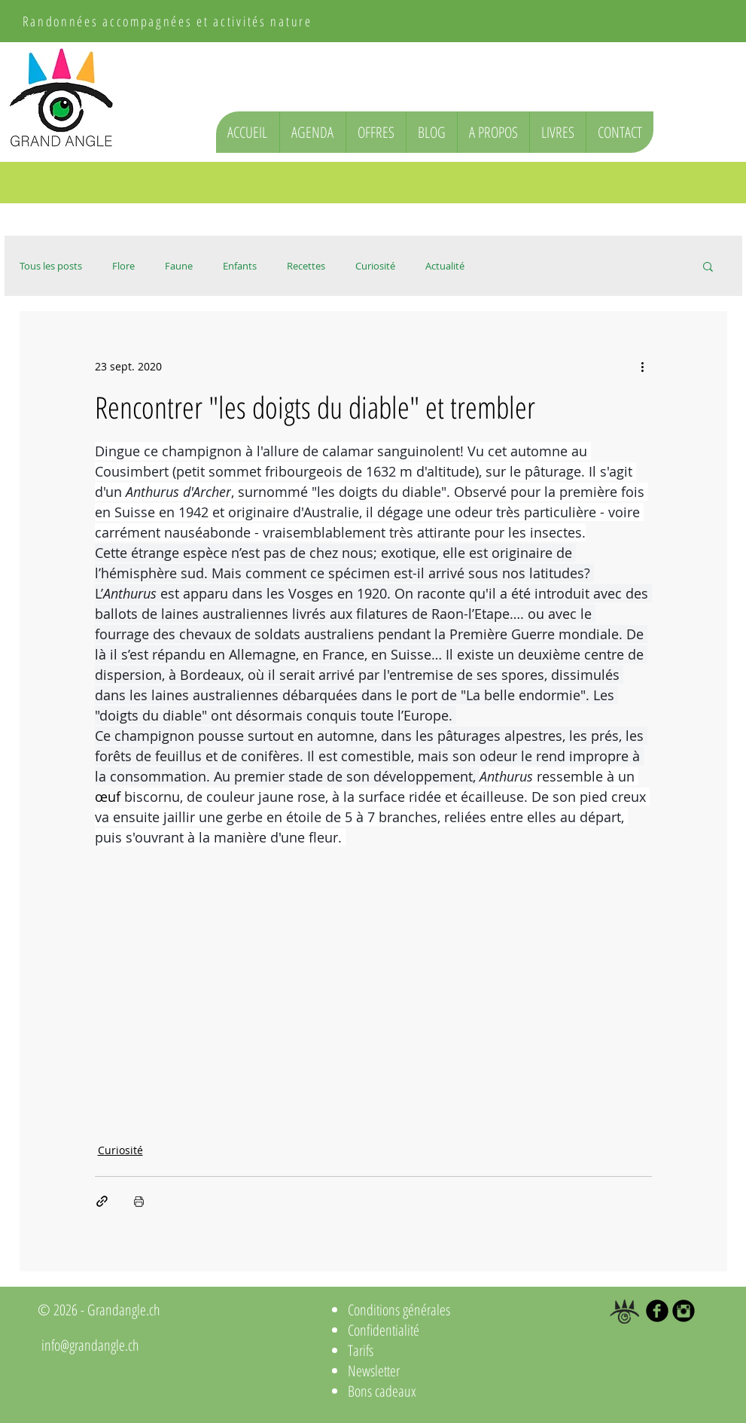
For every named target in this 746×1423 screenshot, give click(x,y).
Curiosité (375, 266)
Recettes (306, 266)
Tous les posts (51, 266)
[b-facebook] (657, 1311)
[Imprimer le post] (139, 1201)
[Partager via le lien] (102, 1201)
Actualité (444, 266)
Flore (123, 266)
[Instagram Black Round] (683, 1311)
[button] (708, 266)
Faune (179, 266)
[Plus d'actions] (643, 366)
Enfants (240, 266)
